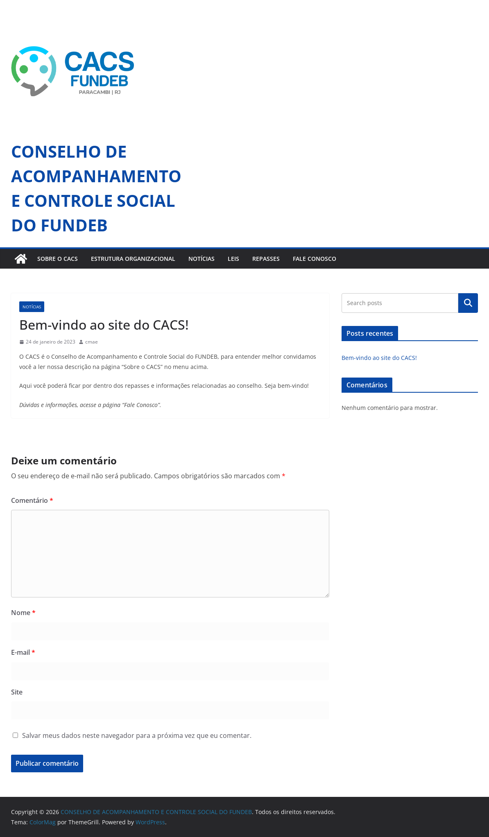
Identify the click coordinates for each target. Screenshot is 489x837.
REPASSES (266, 258)
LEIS (233, 258)
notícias (32, 307)
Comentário (32, 500)
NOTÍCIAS (201, 258)
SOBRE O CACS (57, 258)
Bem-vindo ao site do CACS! (379, 358)
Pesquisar (468, 303)
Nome (23, 612)
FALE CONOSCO (314, 258)
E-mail (23, 652)
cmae (91, 341)
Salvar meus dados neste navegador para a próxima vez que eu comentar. (136, 735)
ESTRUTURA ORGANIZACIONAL (133, 258)
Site (17, 692)
